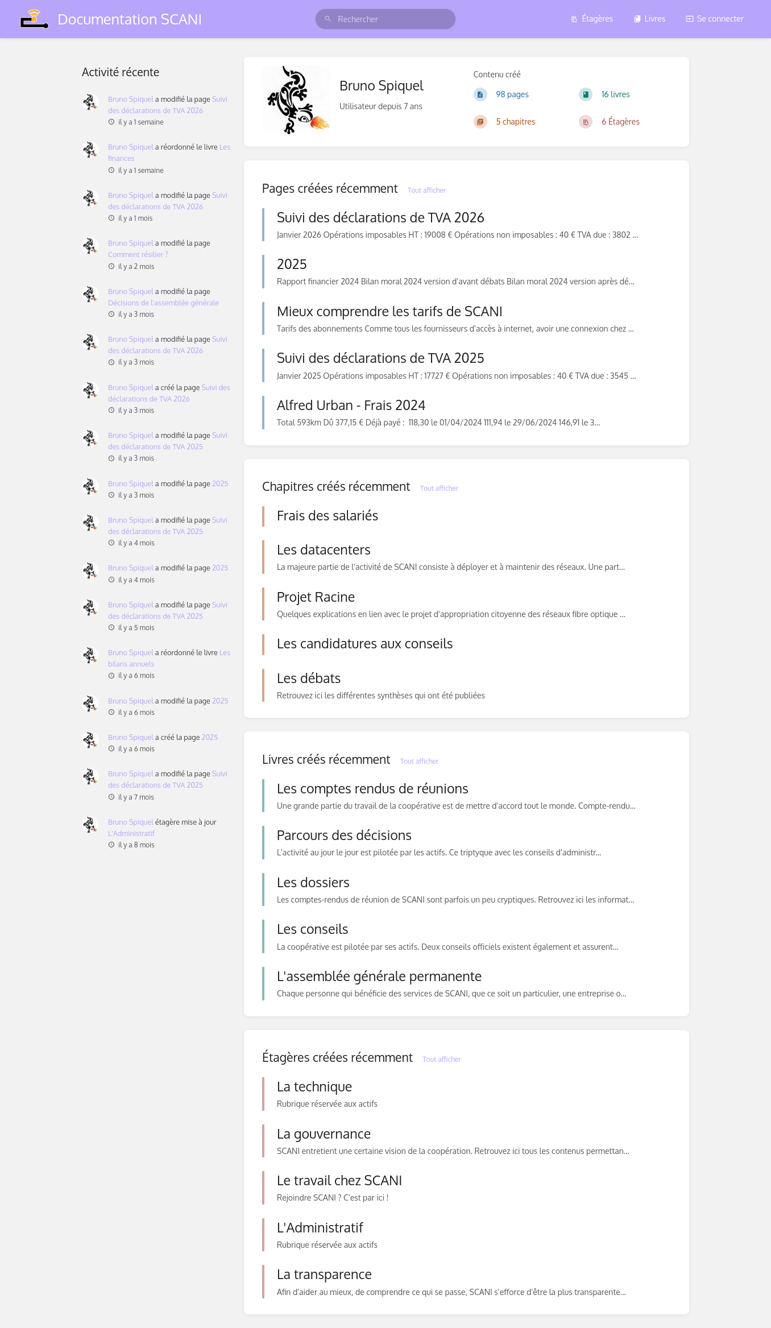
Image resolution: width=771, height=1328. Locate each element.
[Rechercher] (328, 19)
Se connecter (715, 18)
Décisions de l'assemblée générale (163, 302)
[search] (386, 19)
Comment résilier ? (138, 254)
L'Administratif (131, 833)
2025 (220, 483)
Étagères (591, 18)
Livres (649, 18)
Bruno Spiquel (131, 99)
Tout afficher (427, 190)
